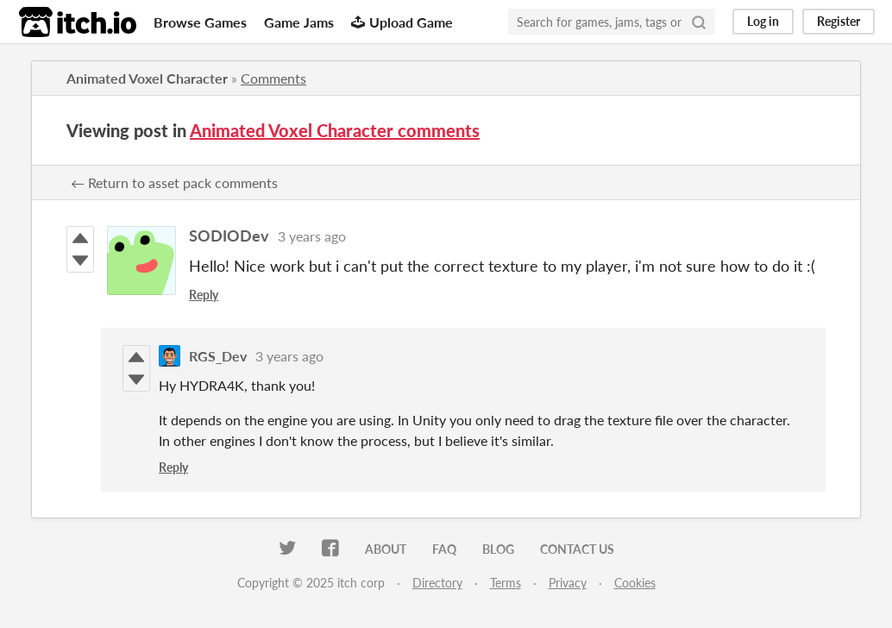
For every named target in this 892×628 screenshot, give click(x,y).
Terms (505, 582)
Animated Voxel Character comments (335, 130)
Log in (763, 21)
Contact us (577, 549)
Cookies (635, 582)
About (385, 549)
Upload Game (402, 22)
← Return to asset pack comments (174, 182)
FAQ (444, 549)
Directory (437, 582)
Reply (203, 294)
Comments (273, 78)
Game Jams (299, 22)
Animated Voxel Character (147, 78)
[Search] (698, 22)
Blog (498, 549)
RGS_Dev (218, 356)
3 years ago (312, 236)
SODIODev (229, 235)
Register (838, 21)
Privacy (568, 582)
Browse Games (200, 22)
